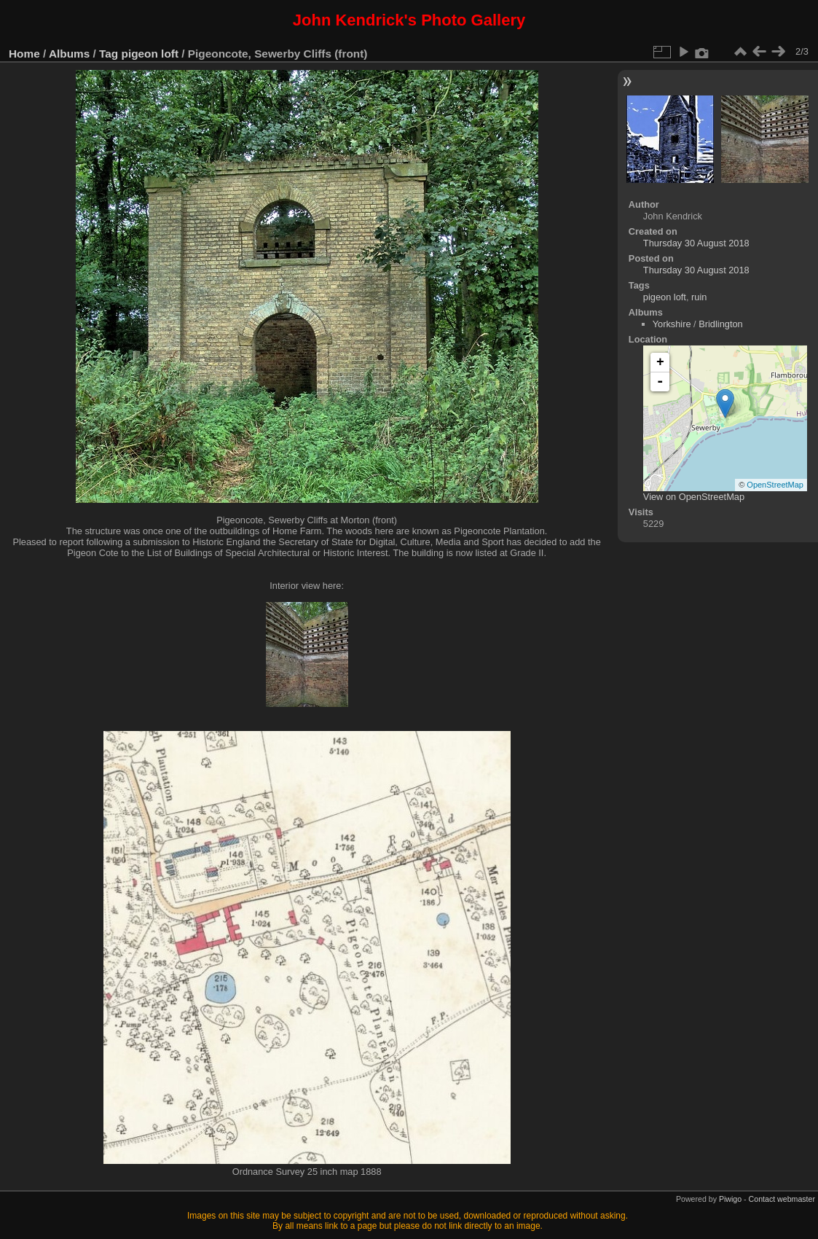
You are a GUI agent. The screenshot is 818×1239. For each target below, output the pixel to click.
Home (24, 53)
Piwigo (730, 1199)
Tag (108, 53)
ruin (699, 297)
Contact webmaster (782, 1199)
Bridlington (720, 323)
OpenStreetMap (775, 484)
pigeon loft (150, 53)
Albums (69, 53)
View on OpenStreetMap (693, 496)
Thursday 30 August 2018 (696, 243)
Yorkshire (672, 323)
